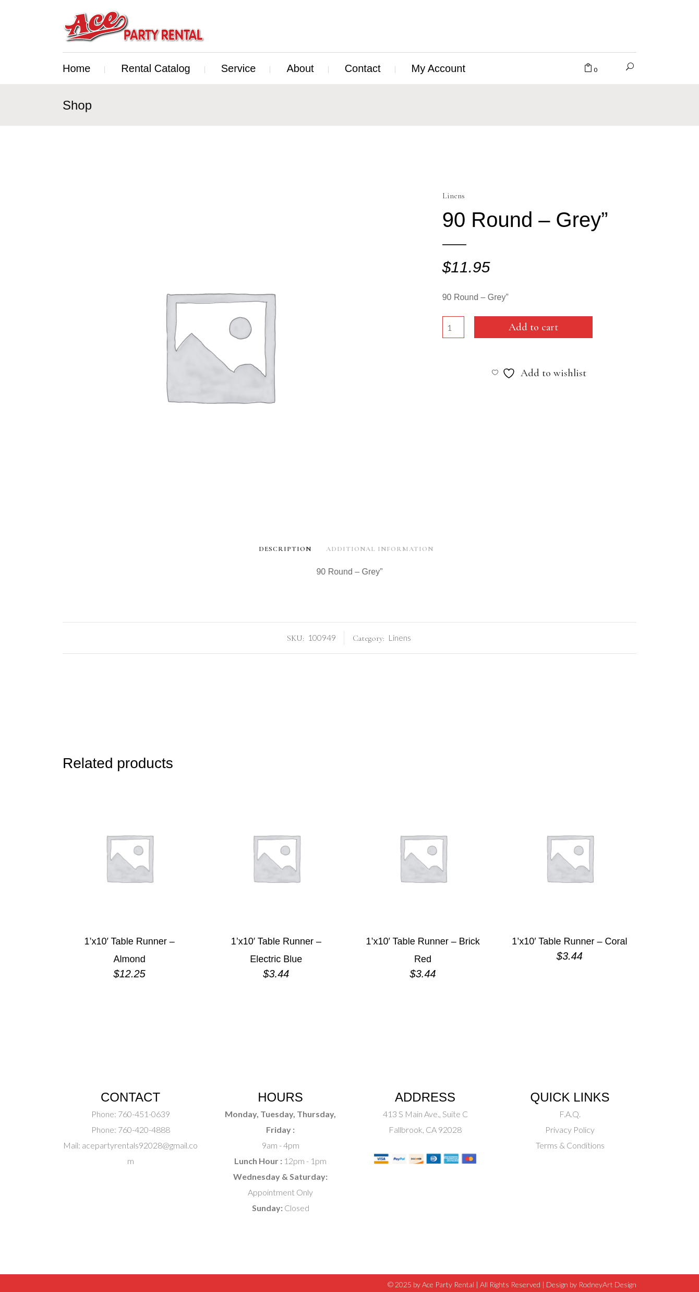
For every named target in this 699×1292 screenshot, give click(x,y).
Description (285, 549)
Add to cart (533, 327)
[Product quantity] (453, 327)
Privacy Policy (570, 1129)
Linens (453, 195)
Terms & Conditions (570, 1145)
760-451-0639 (143, 1114)
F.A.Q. (570, 1114)
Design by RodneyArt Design (591, 1284)
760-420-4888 (143, 1129)
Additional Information (379, 549)
